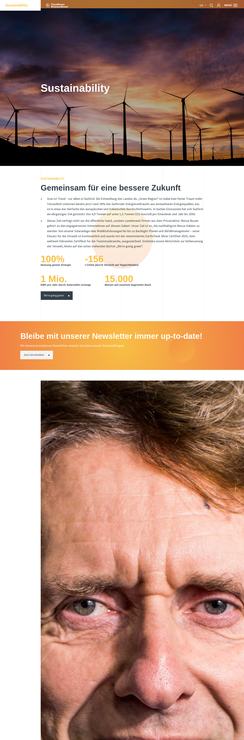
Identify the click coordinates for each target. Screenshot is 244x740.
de (202, 5)
